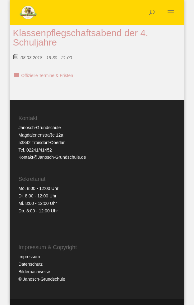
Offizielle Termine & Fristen (47, 75)
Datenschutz (30, 264)
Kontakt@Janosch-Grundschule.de (52, 157)
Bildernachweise (34, 271)
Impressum (29, 256)
